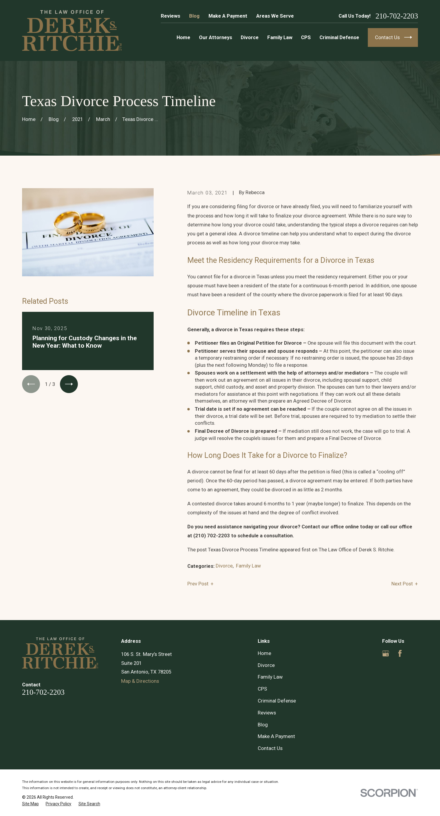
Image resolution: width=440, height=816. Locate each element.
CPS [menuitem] (306, 37)
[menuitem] (30, 804)
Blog (194, 16)
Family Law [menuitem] (279, 37)
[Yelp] (414, 653)
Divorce (224, 566)
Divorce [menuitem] (250, 37)
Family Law (248, 566)
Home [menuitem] (183, 37)
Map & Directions (140, 681)
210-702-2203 (397, 16)
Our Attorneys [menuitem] (215, 37)
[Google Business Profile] (385, 653)
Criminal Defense (277, 701)
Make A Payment (228, 16)
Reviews (170, 16)
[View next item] (69, 384)
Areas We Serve (275, 16)
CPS (262, 689)
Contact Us (270, 748)
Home (264, 653)
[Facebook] (399, 653)
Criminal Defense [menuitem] (339, 37)
